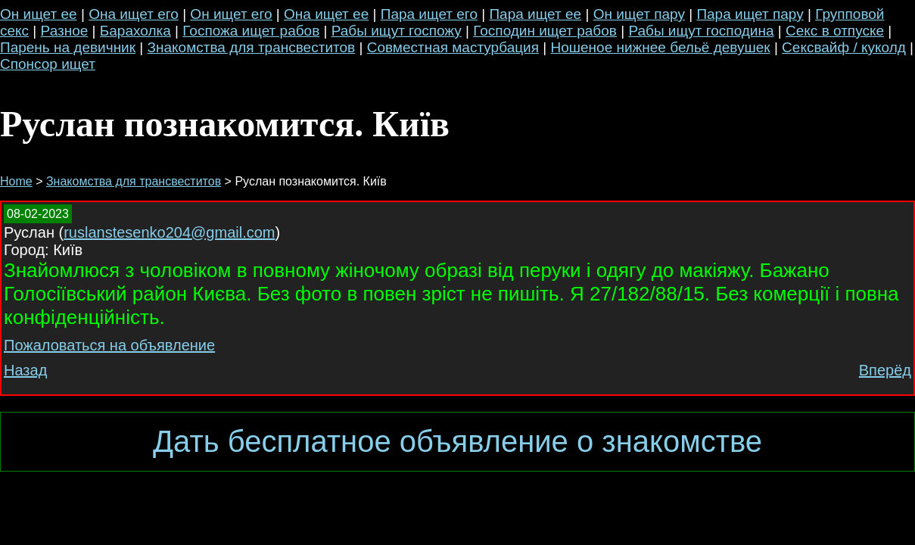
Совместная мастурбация (453, 47)
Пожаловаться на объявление (109, 345)
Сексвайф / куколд (844, 47)
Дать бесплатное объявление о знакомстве (457, 441)
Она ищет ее (326, 14)
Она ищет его (134, 14)
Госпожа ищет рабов (250, 31)
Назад (25, 370)
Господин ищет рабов (545, 31)
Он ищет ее (38, 14)
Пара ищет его (429, 14)
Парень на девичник (67, 47)
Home (16, 181)
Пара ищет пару (749, 14)
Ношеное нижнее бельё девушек (660, 47)
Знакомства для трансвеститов (252, 47)
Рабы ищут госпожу (396, 31)
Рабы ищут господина (700, 31)
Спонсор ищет (47, 64)
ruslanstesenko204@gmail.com (169, 232)
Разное (65, 31)
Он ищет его (231, 14)
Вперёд (885, 370)
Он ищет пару (639, 14)
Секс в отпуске (835, 31)
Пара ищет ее (535, 14)
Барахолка (135, 31)
